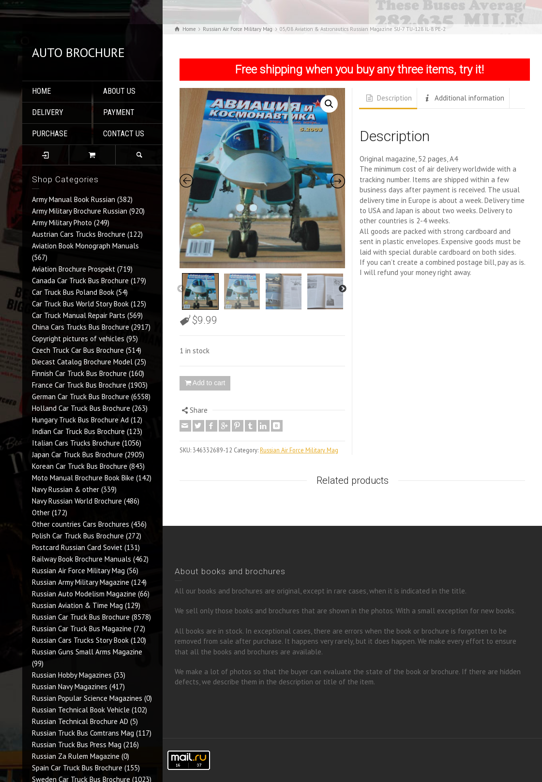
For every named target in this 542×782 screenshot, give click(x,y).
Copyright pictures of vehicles (78, 338)
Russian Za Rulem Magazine (76, 756)
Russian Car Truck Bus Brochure (81, 617)
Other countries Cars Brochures (80, 524)
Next (342, 289)
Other (41, 512)
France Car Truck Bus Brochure (79, 385)
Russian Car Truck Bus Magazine (82, 628)
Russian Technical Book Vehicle (81, 709)
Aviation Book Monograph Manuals (85, 245)
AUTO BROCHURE (78, 52)
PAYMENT (119, 112)
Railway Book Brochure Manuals (81, 559)
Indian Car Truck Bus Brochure (78, 431)
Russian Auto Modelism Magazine (84, 593)
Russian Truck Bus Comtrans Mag (83, 733)
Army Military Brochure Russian (79, 211)
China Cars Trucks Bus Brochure (80, 327)
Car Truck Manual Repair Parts (78, 315)
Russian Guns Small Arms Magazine (87, 651)
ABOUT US (119, 91)
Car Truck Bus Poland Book (73, 292)
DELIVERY (47, 112)
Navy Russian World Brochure (77, 501)
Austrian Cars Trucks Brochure (78, 234)
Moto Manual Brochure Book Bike (83, 477)
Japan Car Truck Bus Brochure (77, 454)
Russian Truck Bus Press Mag (76, 744)
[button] (329, 104)
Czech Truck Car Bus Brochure (78, 350)
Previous (181, 289)
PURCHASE (49, 133)
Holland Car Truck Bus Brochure (81, 408)
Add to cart (209, 383)
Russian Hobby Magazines (72, 675)
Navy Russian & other (65, 489)
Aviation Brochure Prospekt (73, 269)
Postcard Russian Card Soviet (77, 547)
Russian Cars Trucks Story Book (80, 640)
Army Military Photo (62, 222)
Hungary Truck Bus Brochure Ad (80, 419)
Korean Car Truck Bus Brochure (79, 466)
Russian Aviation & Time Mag (77, 605)
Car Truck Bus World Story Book (80, 303)
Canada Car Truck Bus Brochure (80, 280)
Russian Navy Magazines (69, 686)
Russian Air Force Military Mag (78, 570)
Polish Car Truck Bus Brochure (78, 535)
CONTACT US (123, 133)
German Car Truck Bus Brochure (80, 396)
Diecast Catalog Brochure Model (82, 361)
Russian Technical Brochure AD (80, 721)
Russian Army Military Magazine (80, 582)
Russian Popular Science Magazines (87, 698)
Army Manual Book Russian (73, 199)
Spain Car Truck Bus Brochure (77, 767)
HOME (41, 91)
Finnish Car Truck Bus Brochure (79, 373)
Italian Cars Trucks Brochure (76, 443)
